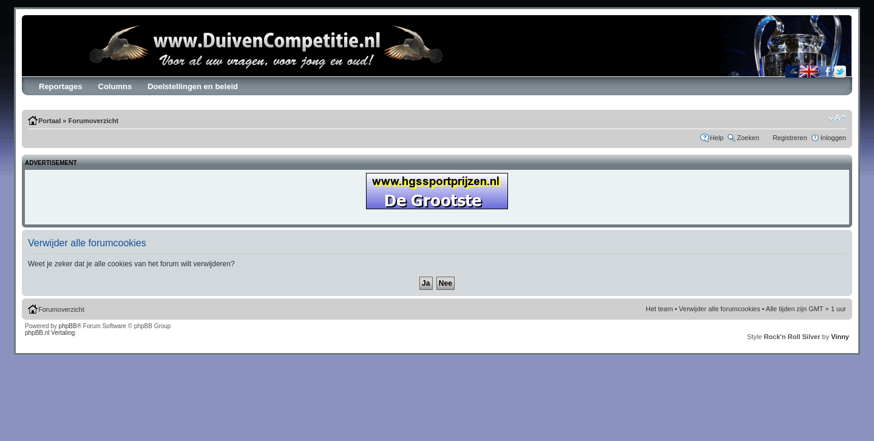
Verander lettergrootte (837, 118)
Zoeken (748, 137)
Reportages (61, 86)
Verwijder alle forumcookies (720, 308)
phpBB (68, 326)
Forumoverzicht (94, 120)
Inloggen (833, 137)
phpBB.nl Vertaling (50, 332)
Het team (659, 308)
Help (717, 137)
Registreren (790, 137)
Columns (115, 86)
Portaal (49, 120)
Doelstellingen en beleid (192, 86)
